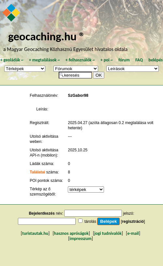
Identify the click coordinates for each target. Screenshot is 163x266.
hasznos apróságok (71, 233)
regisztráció (133, 221)
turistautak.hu (35, 233)
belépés (155, 60)
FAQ (139, 60)
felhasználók (80, 60)
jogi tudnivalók (108, 233)
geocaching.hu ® (46, 36)
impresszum (80, 238)
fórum (124, 60)
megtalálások (44, 60)
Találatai (37, 172)
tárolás (90, 221)
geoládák (12, 60)
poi (107, 60)
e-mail (133, 233)
